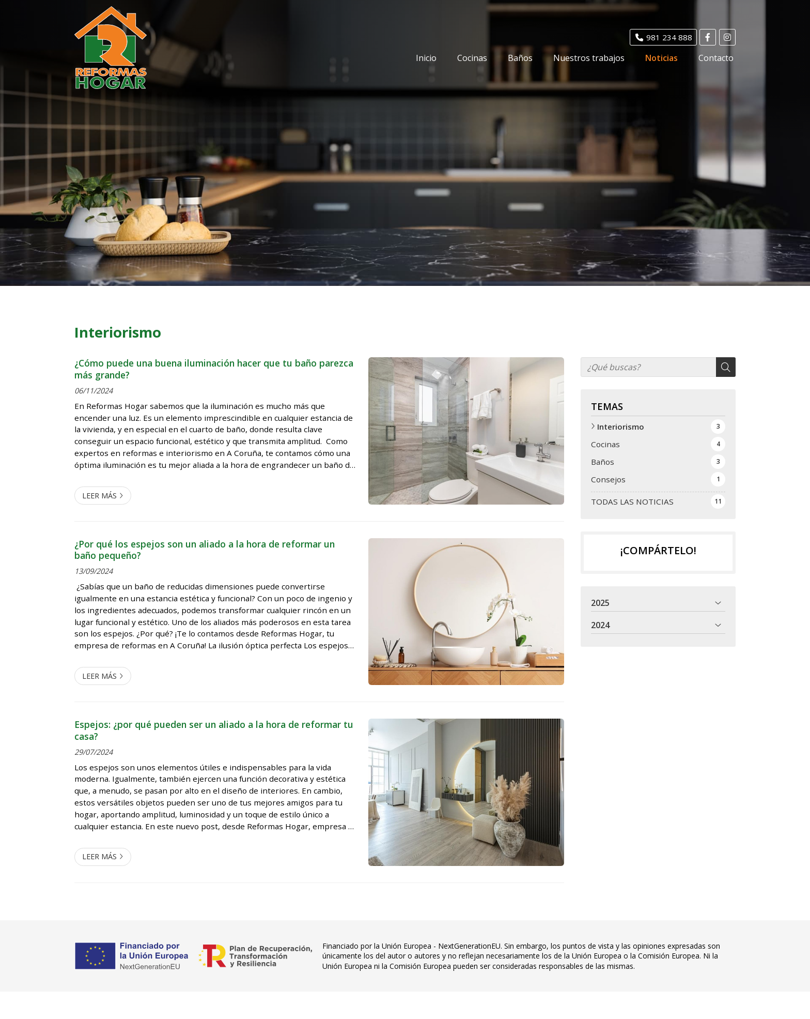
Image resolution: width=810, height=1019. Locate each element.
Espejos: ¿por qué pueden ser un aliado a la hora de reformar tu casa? (213, 730)
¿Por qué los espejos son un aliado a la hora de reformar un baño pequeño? (204, 549)
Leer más (99, 495)
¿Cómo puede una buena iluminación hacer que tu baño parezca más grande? (213, 369)
